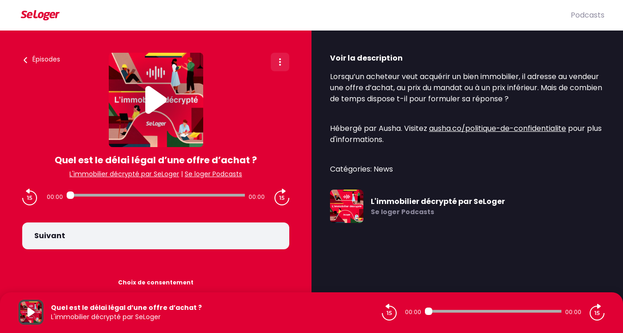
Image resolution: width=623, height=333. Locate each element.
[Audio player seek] (156, 195)
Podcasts (587, 15)
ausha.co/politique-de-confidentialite (497, 128)
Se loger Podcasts (213, 174)
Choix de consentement (155, 282)
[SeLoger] (295, 15)
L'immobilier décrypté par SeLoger (124, 174)
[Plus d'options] (280, 62)
